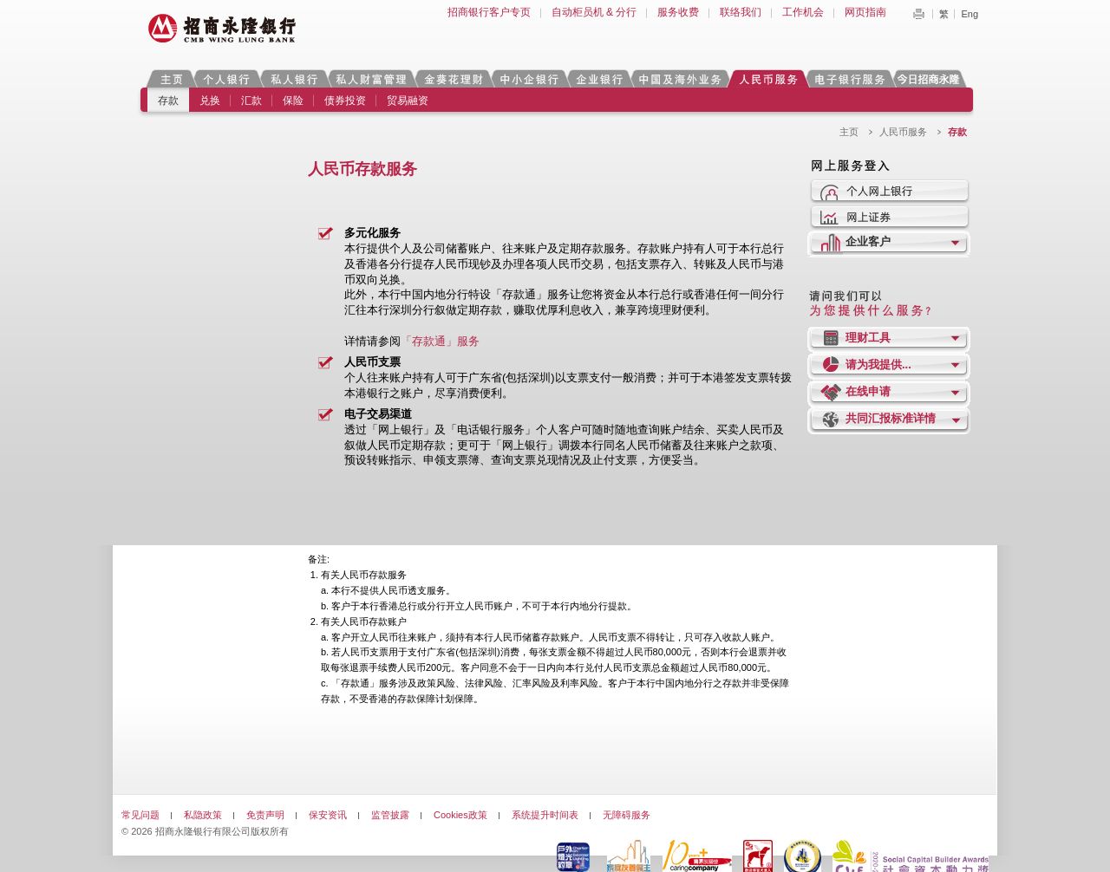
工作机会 (803, 12)
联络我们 (740, 12)
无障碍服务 (626, 815)
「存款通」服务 (440, 341)
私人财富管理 (371, 78)
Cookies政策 (460, 815)
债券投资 (345, 100)
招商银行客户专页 (489, 12)
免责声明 (265, 815)
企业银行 (599, 78)
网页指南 (865, 12)
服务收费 (678, 12)
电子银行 (849, 78)
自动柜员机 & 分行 (594, 12)
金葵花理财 (452, 78)
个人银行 (226, 78)
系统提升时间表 (545, 815)
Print (918, 14)
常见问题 (140, 815)
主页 (171, 78)
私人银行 (294, 78)
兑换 (209, 100)
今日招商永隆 (931, 78)
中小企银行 (528, 78)
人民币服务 (767, 78)
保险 (293, 100)
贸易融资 (407, 100)
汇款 (251, 100)
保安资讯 (328, 815)
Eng (969, 14)
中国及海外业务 (680, 78)
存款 (168, 100)
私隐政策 (203, 815)
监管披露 (390, 815)
